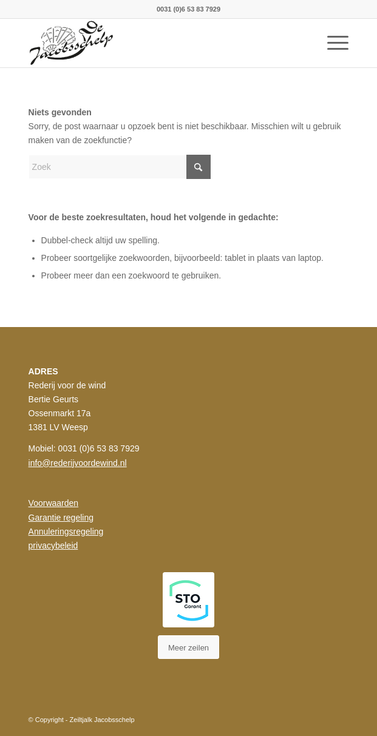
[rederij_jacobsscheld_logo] (157, 43)
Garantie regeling (61, 517)
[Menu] (331, 43)
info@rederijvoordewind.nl (78, 463)
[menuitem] (331, 43)
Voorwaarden (54, 503)
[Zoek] (120, 167)
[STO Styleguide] (188, 599)
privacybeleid (53, 545)
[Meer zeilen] (188, 647)
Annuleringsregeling (66, 531)
